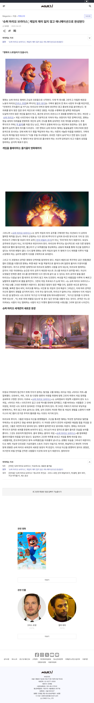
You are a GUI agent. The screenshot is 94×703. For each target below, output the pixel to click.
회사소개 (14, 659)
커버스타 (21, 16)
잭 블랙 (19, 124)
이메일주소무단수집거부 (72, 659)
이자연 (6, 26)
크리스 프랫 (21, 103)
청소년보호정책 (58, 659)
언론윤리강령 (42, 662)
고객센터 (35, 659)
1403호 (87, 16)
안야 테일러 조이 (43, 240)
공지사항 (6, 659)
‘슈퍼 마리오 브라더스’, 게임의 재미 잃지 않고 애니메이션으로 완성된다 (36, 42)
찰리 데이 (40, 103)
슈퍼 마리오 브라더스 (21, 233)
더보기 (47, 580)
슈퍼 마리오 (8, 117)
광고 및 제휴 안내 (24, 659)
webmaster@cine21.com (49, 696)
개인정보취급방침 (45, 659)
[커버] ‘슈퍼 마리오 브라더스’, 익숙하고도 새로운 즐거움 (30, 466)
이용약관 (85, 659)
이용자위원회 (52, 662)
